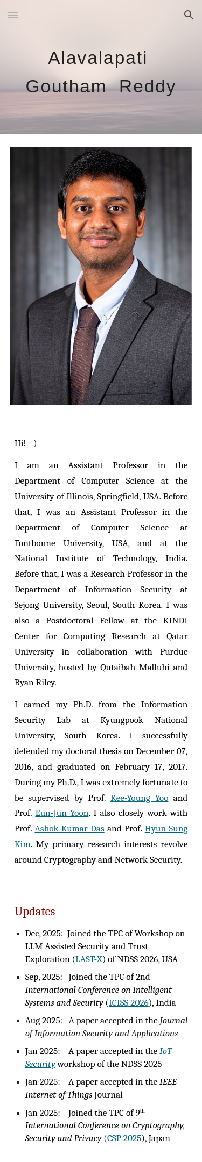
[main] (101, 67)
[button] (13, 15)
